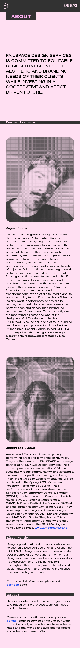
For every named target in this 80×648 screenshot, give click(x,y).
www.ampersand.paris (51, 527)
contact (12, 620)
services (13, 584)
